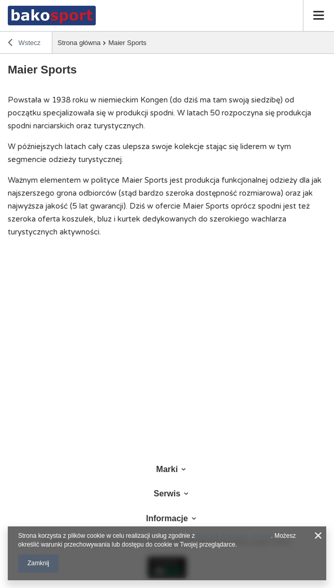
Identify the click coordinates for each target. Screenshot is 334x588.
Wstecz (24, 44)
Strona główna (78, 43)
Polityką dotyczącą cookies (234, 535)
